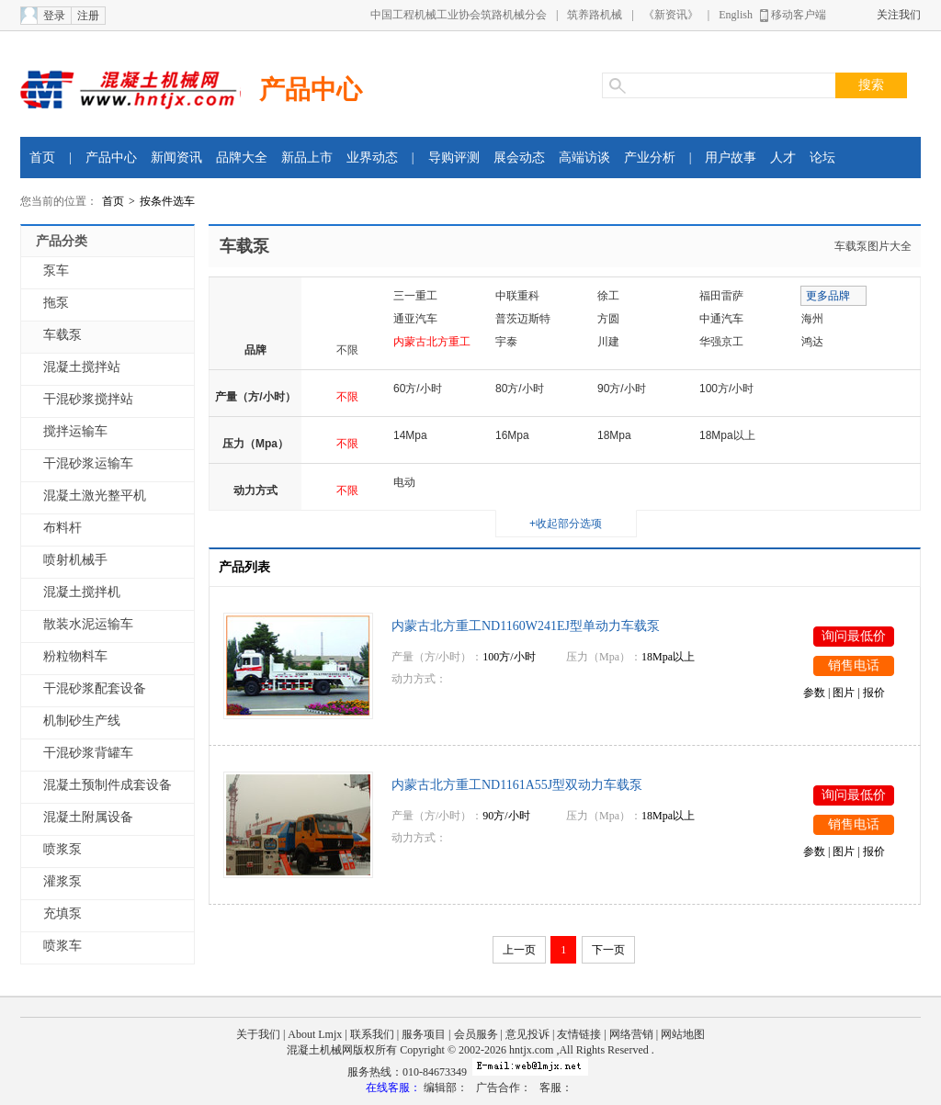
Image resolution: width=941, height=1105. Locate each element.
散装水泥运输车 (88, 624)
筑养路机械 (594, 14)
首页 (42, 157)
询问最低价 (854, 636)
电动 (404, 482)
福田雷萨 (721, 295)
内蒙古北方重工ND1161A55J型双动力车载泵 (516, 785)
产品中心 (310, 89)
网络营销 (631, 1034)
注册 (88, 15)
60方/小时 (417, 388)
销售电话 (853, 665)
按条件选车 (167, 201)
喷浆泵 (62, 849)
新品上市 (307, 157)
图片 (844, 692)
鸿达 (812, 341)
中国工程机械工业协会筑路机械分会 (458, 14)
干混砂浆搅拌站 (88, 399)
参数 (814, 692)
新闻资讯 (176, 157)
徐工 (608, 295)
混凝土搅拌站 (81, 367)
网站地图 (683, 1034)
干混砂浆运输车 (88, 463)
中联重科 (517, 295)
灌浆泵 (62, 881)
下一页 (608, 949)
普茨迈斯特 (522, 318)
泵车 (56, 270)
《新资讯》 (670, 14)
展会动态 (519, 157)
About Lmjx (315, 1034)
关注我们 (899, 14)
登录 (54, 15)
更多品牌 (828, 295)
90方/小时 (621, 388)
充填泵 (62, 913)
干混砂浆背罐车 (88, 753)
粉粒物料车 (75, 656)
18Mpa (614, 435)
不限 (347, 350)
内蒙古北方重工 (431, 341)
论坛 (822, 157)
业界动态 (372, 157)
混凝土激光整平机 (94, 495)
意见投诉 (527, 1034)
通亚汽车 (415, 318)
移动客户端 (798, 14)
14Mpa (410, 435)
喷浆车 (62, 946)
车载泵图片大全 (873, 246)
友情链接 (579, 1034)
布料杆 (62, 528)
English (736, 14)
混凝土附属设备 (88, 817)
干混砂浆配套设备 (94, 688)
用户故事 (730, 157)
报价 (874, 692)
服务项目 (424, 1034)
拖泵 (56, 303)
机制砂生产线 (81, 720)
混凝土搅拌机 (81, 592)
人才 (783, 157)
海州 (812, 318)
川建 (608, 341)
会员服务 (476, 1034)
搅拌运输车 (75, 431)
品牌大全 (241, 157)
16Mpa (512, 435)
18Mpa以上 (727, 435)
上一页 (519, 949)
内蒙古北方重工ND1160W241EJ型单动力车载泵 (525, 626)
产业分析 (649, 157)
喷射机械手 (75, 560)
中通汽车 (721, 318)
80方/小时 (519, 388)
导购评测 (454, 157)
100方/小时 (726, 388)
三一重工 (415, 295)
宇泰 (506, 341)
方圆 (608, 318)
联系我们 (372, 1034)
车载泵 (62, 335)
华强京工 (721, 341)
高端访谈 (584, 157)
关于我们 (258, 1034)
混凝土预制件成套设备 (107, 785)
